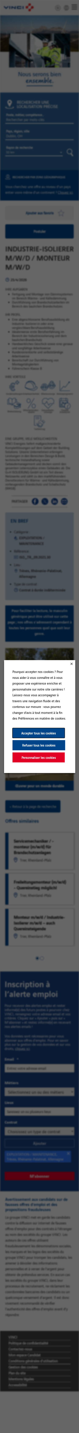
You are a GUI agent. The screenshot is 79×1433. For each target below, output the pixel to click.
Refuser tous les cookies (38, 745)
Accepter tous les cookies (38, 733)
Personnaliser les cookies (38, 757)
